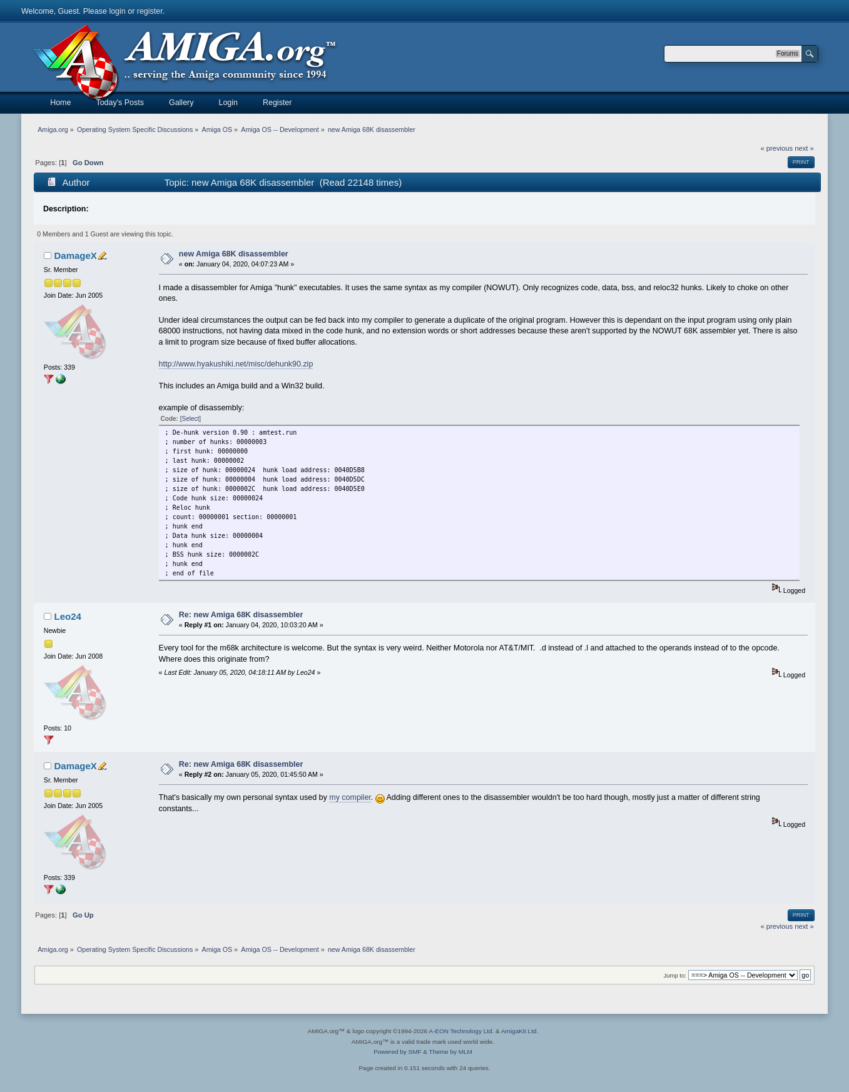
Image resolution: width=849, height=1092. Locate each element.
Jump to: (674, 975)
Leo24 (67, 616)
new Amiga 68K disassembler (233, 254)
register (150, 11)
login (117, 11)
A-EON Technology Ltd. (461, 1031)
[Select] (190, 418)
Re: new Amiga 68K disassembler (241, 614)
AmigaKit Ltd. (519, 1031)
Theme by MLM (450, 1051)
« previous (776, 148)
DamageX (75, 255)
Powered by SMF (397, 1051)
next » (804, 148)
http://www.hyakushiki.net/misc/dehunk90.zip (236, 364)
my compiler (350, 797)
